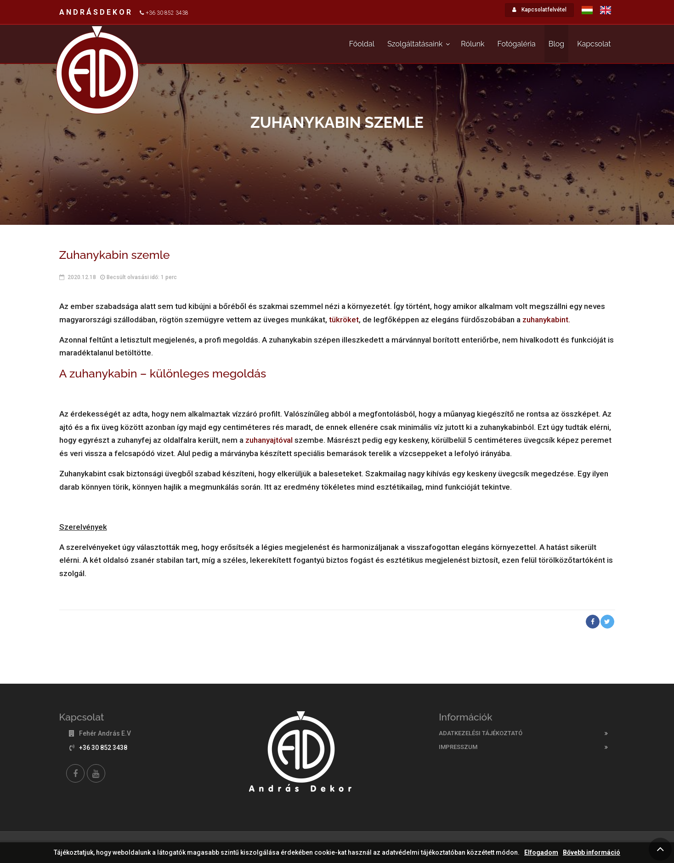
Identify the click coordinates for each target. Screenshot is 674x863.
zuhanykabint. (546, 319)
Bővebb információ (591, 852)
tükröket (344, 319)
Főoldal (361, 44)
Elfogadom (541, 852)
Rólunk (472, 44)
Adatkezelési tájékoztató (480, 733)
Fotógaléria (517, 44)
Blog (556, 44)
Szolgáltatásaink (414, 44)
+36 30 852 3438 (167, 13)
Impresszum (458, 746)
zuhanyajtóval (270, 440)
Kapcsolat (594, 44)
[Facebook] (75, 773)
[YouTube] (96, 773)
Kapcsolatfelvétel (539, 9)
